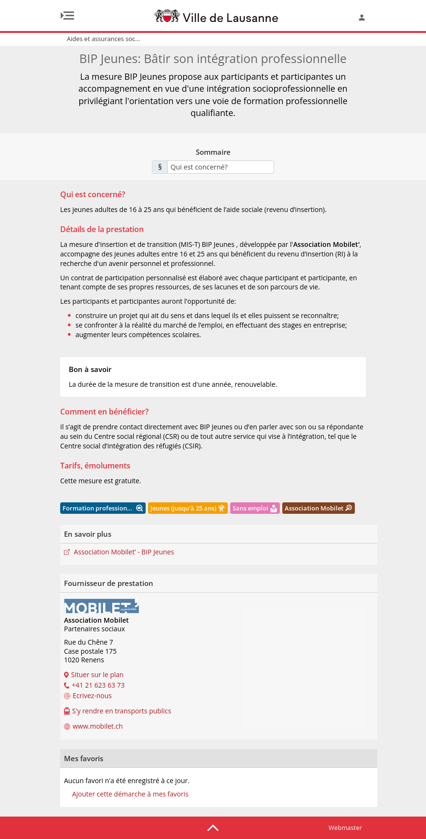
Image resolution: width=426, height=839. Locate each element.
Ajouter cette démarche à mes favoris (130, 794)
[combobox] (220, 167)
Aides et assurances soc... (103, 38)
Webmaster (345, 827)
